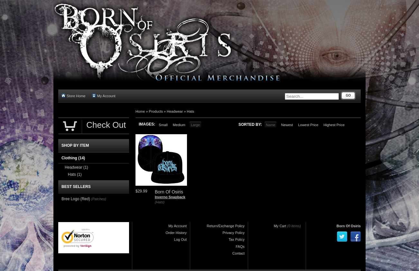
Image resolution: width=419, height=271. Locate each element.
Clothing (73, 158)
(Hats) (159, 202)
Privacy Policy (234, 233)
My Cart (280, 226)
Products (156, 111)
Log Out (180, 239)
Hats (190, 111)
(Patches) (98, 199)
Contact (238, 253)
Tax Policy (236, 239)
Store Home (73, 96)
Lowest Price (308, 125)
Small (163, 125)
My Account (104, 96)
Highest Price (333, 125)
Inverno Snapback (170, 197)
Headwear (175, 111)
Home (140, 111)
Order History (176, 233)
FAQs (240, 246)
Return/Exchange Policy (226, 226)
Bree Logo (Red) (75, 199)
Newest (287, 125)
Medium (179, 125)
